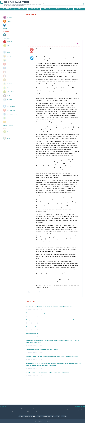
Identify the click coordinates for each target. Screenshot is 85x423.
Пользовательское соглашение (27, 416)
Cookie (57, 416)
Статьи (58, 8)
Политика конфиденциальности (45, 416)
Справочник (34, 8)
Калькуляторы (7, 8)
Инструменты (21, 8)
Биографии (47, 8)
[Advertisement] (54, 28)
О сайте (64, 416)
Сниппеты (79, 8)
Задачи (68, 8)
